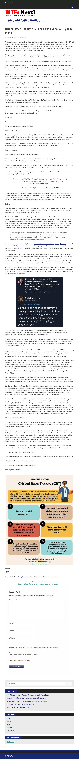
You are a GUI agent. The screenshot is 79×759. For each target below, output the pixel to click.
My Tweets (10, 742)
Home (10, 20)
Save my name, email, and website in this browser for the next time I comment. (34, 647)
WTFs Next (13, 37)
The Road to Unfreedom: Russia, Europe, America (50, 244)
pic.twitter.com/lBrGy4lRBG (39, 183)
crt (49, 577)
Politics (9, 721)
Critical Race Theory (12, 193)
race (52, 577)
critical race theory (41, 577)
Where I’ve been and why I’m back (18, 707)
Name (11, 623)
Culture (17, 20)
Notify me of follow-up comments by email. (23, 654)
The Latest (33, 20)
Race (25, 20)
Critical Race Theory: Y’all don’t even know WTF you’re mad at (28, 701)
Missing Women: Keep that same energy (39, 582)
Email (11, 630)
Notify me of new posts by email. (19, 660)
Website (12, 638)
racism (57, 577)
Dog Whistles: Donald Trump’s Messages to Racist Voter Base (28, 695)
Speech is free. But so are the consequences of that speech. (39, 584)
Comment (13, 600)
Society (9, 727)
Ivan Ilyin (20, 248)
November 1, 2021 (52, 188)
